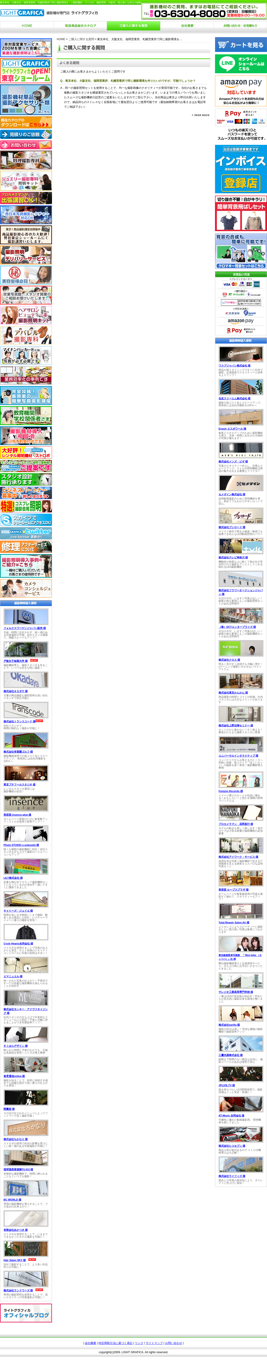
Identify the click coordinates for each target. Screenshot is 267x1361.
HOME (61, 39)
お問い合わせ (173, 1343)
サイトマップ (154, 1343)
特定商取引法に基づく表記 (116, 1343)
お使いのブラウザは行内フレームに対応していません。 (26, 685)
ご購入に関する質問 (81, 39)
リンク (139, 1343)
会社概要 (90, 1343)
